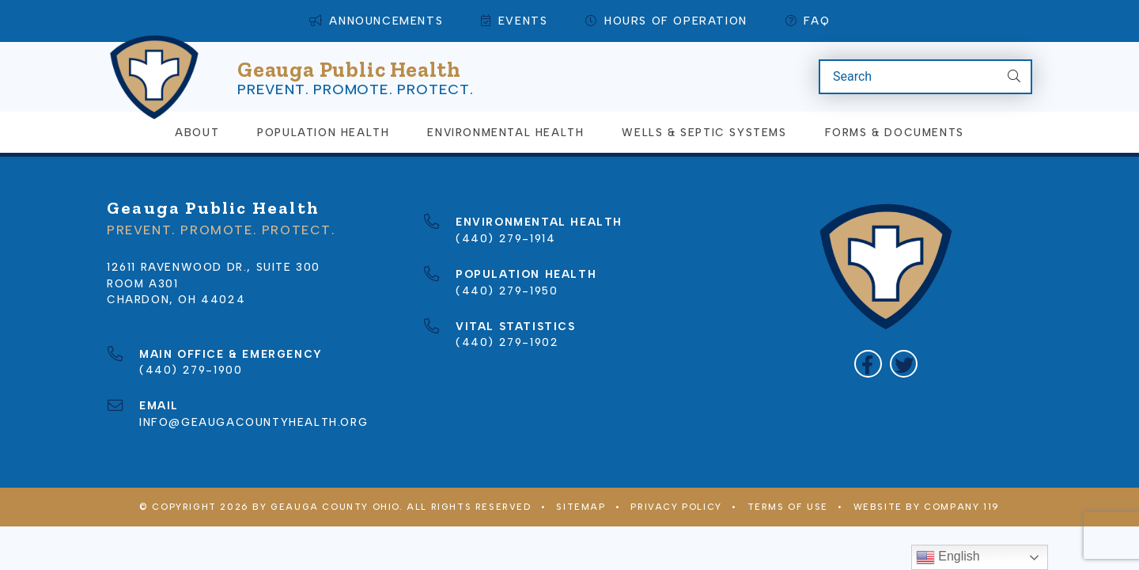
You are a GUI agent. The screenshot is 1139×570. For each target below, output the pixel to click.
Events (514, 21)
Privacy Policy (675, 506)
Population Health (323, 132)
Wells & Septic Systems (704, 132)
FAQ (807, 21)
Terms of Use (787, 506)
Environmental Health (505, 132)
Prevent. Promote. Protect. (355, 89)
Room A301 (142, 283)
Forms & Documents (894, 132)
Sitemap (580, 506)
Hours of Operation (666, 21)
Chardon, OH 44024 (176, 299)
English (948, 557)
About (197, 132)
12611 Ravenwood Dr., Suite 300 (213, 266)
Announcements (376, 21)
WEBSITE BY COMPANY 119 (926, 506)
